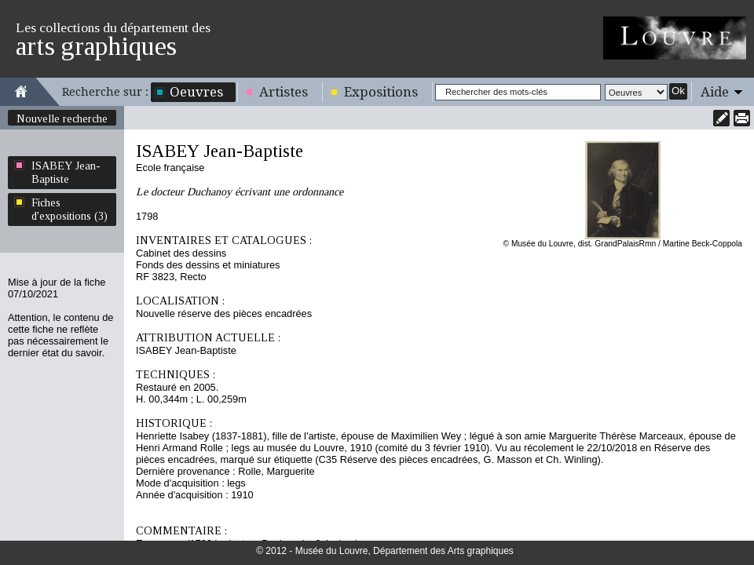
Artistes (283, 92)
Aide (715, 92)
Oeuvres (196, 92)
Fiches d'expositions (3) (69, 209)
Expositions (381, 92)
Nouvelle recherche (62, 118)
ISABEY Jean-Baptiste (66, 172)
